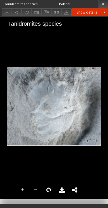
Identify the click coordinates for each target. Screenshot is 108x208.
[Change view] (36, 12)
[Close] (103, 4)
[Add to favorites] (26, 12)
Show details (91, 12)
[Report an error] (66, 12)
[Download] (7, 12)
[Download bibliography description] (46, 12)
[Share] (17, 12)
